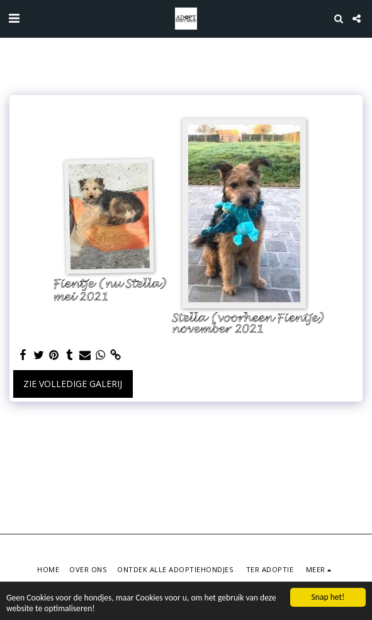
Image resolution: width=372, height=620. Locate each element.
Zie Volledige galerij (72, 384)
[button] (14, 18)
